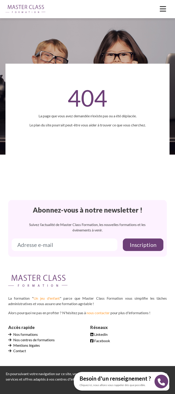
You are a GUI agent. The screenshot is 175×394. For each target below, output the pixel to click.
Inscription (143, 244)
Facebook (100, 341)
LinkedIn (99, 334)
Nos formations (23, 334)
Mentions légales (24, 345)
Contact (17, 351)
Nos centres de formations (31, 340)
